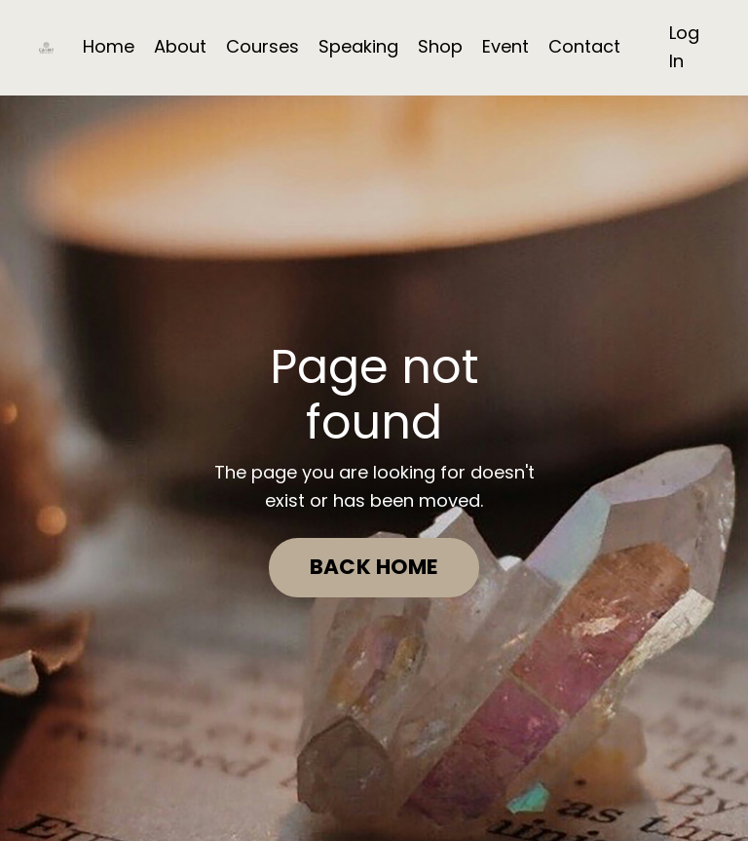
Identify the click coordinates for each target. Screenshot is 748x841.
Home (108, 46)
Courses (262, 46)
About (180, 46)
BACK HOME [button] (374, 567)
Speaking (358, 46)
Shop (440, 46)
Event (505, 46)
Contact (584, 46)
